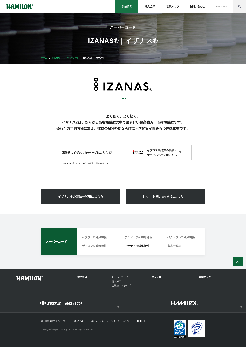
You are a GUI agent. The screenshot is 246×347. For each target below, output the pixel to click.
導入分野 (149, 6)
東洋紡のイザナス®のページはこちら (87, 152)
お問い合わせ (197, 6)
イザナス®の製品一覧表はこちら (86, 196)
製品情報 (56, 58)
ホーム (44, 58)
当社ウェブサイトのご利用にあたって (110, 321)
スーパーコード (71, 58)
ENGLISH (221, 6)
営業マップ (172, 6)
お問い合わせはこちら (171, 197)
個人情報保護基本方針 (53, 321)
